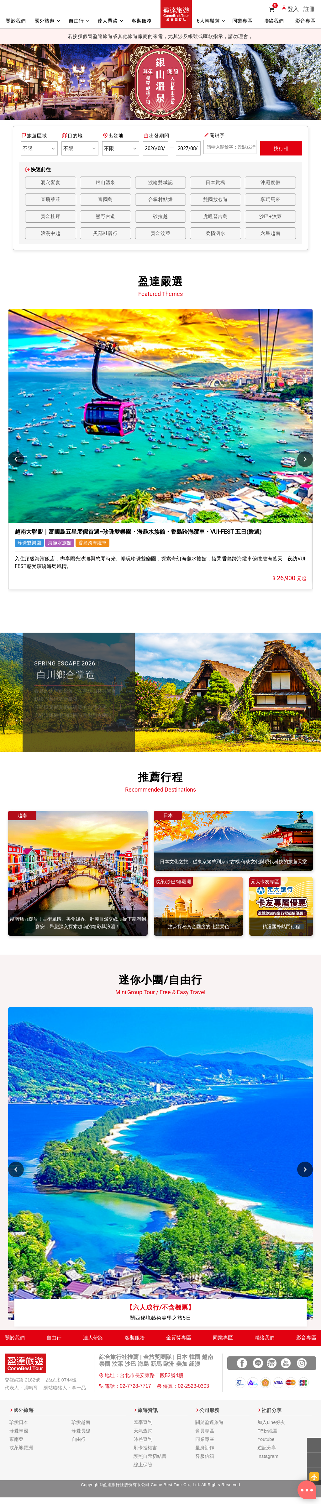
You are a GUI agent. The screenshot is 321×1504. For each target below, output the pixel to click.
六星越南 (270, 234)
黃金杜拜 (50, 217)
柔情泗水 (215, 234)
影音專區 (305, 21)
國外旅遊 (47, 21)
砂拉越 (160, 217)
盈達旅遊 (176, 14)
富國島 (105, 200)
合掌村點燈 (160, 200)
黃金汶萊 (160, 234)
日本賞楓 (215, 183)
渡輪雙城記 (160, 183)
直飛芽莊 (50, 200)
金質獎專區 (178, 1343)
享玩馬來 (270, 200)
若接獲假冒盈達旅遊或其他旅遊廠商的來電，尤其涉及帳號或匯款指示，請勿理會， (160, 36)
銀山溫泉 (106, 183)
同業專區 (242, 21)
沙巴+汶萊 (270, 217)
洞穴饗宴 (50, 183)
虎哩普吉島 (215, 217)
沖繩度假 (270, 183)
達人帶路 (110, 21)
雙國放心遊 (215, 200)
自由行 (79, 21)
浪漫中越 (50, 234)
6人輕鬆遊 (211, 21)
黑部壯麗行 (105, 234)
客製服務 (142, 21)
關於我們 (16, 21)
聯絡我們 (274, 21)
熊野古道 (106, 217)
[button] (13, 82)
